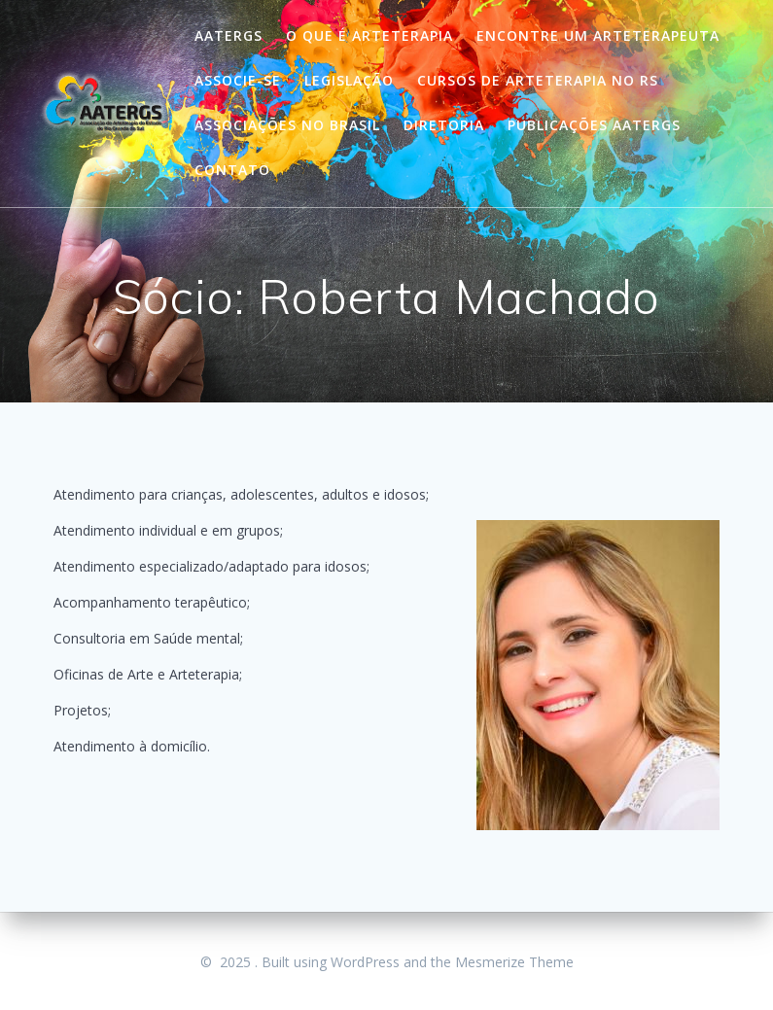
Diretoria (444, 125)
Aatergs (228, 35)
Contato (232, 169)
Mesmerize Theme (514, 962)
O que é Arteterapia (369, 35)
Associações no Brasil (287, 125)
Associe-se (237, 80)
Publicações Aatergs (594, 125)
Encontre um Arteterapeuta (598, 35)
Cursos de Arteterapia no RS (537, 80)
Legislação (349, 80)
